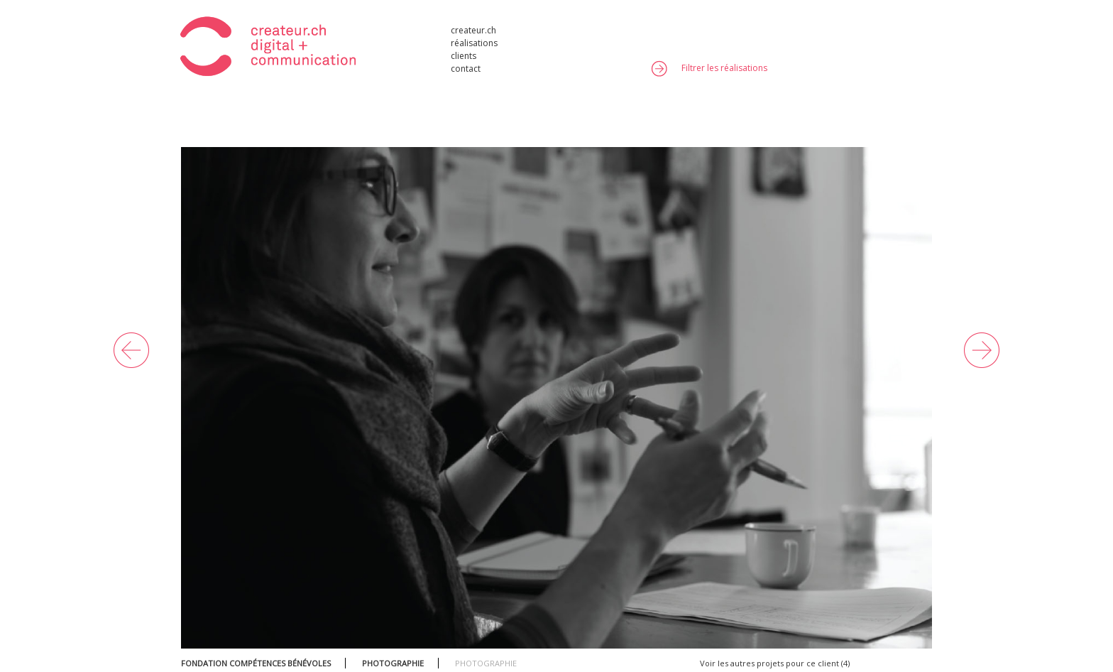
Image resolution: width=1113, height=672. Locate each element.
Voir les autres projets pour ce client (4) (775, 663)
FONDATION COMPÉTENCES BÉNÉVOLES (256, 663)
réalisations (474, 42)
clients (463, 55)
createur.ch (473, 29)
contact (466, 68)
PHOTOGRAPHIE (393, 663)
